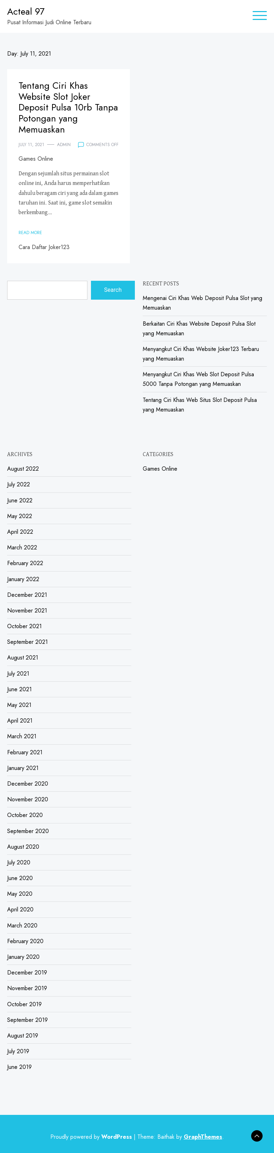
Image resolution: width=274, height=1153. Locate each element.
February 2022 (25, 563)
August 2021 (22, 657)
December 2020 (27, 784)
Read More (30, 232)
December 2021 (27, 595)
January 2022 (23, 579)
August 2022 (23, 469)
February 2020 (25, 941)
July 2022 (18, 484)
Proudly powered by (92, 1137)
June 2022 (19, 500)
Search (113, 289)
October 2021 (24, 626)
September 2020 (28, 831)
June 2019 (19, 1067)
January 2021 (23, 768)
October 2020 (25, 815)
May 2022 (19, 516)
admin (64, 144)
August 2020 (23, 847)
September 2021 (27, 642)
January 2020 (23, 957)
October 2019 (24, 1004)
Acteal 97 (26, 11)
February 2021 (24, 752)
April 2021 (19, 721)
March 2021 (21, 736)
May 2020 (19, 894)
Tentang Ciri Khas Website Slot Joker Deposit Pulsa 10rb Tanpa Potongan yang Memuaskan (68, 107)
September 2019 (27, 1020)
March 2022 (22, 547)
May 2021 (19, 705)
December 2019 (27, 972)
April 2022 (20, 532)
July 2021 (18, 673)
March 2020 (22, 925)
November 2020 (27, 799)
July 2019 (18, 1051)
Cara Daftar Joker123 (44, 247)
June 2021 (19, 689)
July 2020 (18, 862)
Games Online (36, 159)
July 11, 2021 (31, 144)
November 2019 (27, 988)
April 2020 (20, 909)
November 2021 (27, 610)
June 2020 (20, 878)
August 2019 (22, 1036)
